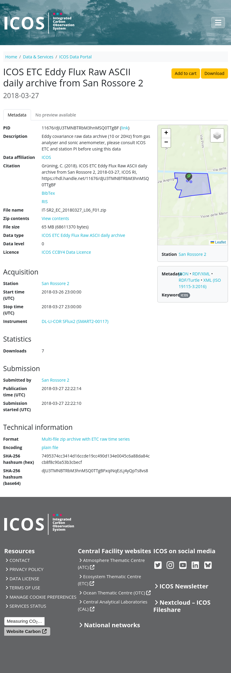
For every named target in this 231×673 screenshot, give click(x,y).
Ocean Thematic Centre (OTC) (114, 593)
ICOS (46, 157)
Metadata (17, 115)
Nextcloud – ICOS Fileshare (182, 606)
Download (214, 73)
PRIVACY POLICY (26, 569)
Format (11, 439)
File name (13, 210)
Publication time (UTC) (15, 392)
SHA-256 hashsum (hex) (18, 459)
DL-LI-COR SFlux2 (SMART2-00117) (75, 321)
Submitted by (17, 380)
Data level (13, 244)
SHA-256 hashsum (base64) (13, 477)
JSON (184, 274)
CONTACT (19, 560)
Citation (11, 166)
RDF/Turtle (190, 280)
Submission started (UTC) (17, 406)
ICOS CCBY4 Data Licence (66, 252)
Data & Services (38, 57)
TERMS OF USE (24, 588)
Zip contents (16, 218)
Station (10, 283)
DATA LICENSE (24, 578)
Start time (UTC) (14, 295)
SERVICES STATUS (27, 606)
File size (11, 227)
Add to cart (185, 73)
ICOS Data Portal (75, 57)
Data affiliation (19, 157)
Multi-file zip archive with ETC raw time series (86, 439)
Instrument (15, 321)
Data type (13, 235)
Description (15, 136)
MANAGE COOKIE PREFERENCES (42, 597)
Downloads (14, 351)
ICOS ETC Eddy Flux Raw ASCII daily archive (83, 235)
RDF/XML (201, 274)
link (124, 128)
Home (11, 57)
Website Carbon (24, 631)
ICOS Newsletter (183, 586)
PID (7, 128)
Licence (11, 252)
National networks (112, 625)
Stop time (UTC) (13, 310)
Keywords (172, 295)
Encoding (12, 447)
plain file (50, 447)
